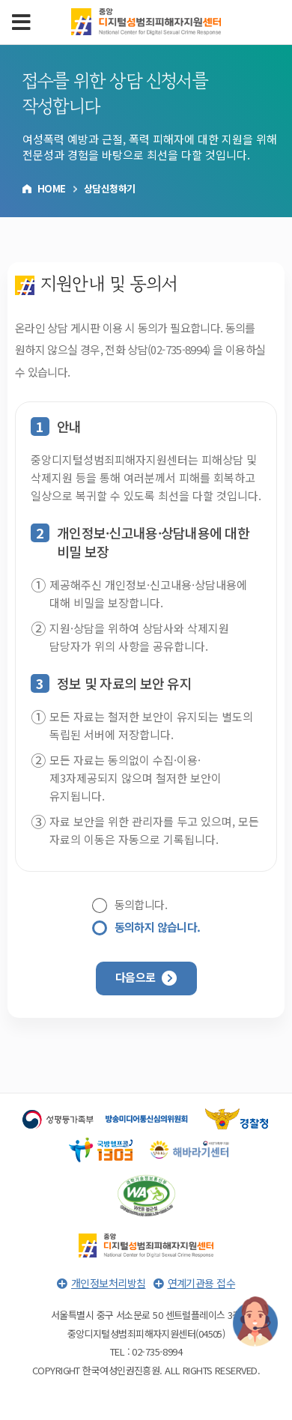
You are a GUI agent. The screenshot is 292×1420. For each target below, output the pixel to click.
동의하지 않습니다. (158, 927)
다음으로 (146, 977)
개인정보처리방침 (108, 1282)
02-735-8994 (178, 349)
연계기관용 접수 (202, 1282)
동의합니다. (141, 905)
